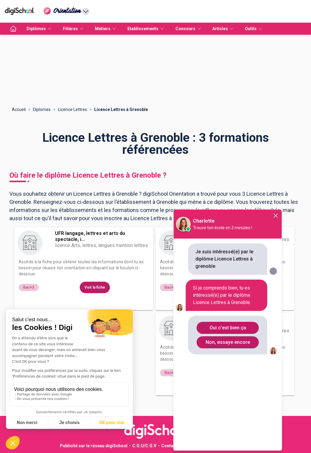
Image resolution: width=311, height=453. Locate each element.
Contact (169, 445)
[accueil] (13, 29)
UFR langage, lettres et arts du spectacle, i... (90, 236)
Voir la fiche (95, 287)
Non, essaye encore (228, 342)
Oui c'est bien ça (228, 328)
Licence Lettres (72, 109)
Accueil (19, 109)
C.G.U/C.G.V (144, 445)
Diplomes (42, 109)
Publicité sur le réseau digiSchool (93, 445)
